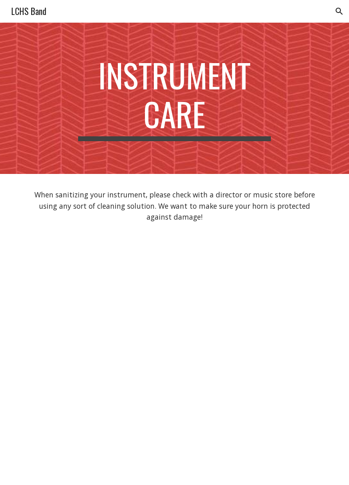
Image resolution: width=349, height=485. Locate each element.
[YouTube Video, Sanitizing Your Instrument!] (174, 377)
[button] (339, 11)
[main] (174, 98)
